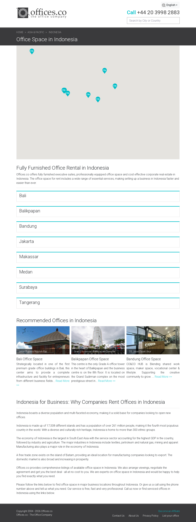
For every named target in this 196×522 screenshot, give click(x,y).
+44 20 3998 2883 (158, 12)
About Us (134, 515)
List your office (170, 515)
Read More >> (106, 381)
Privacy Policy (150, 515)
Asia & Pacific (36, 32)
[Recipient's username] (153, 20)
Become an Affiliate (169, 511)
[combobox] (170, 5)
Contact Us (118, 515)
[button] (98, 99)
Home (19, 32)
